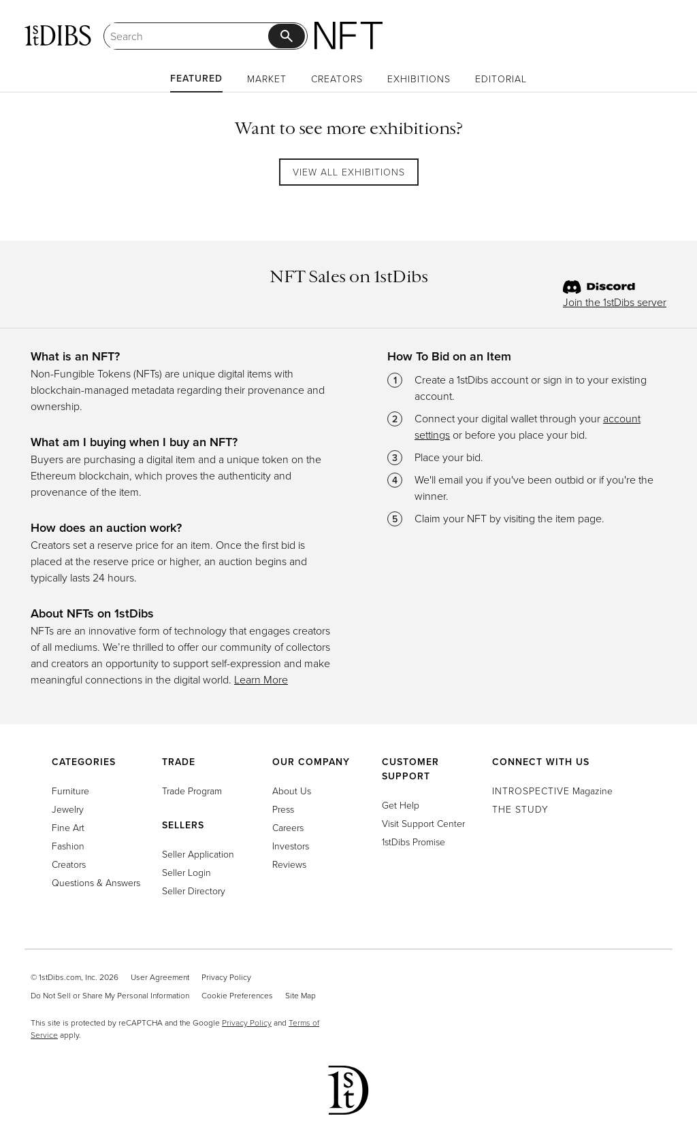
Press (283, 808)
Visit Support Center (423, 823)
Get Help (400, 804)
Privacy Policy (226, 977)
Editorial (501, 78)
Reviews (289, 864)
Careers (288, 827)
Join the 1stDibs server (614, 301)
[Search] (189, 36)
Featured (196, 78)
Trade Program (192, 790)
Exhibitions (419, 78)
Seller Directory (193, 890)
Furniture (70, 790)
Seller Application (198, 853)
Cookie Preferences (237, 995)
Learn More (261, 679)
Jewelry (68, 808)
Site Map (300, 995)
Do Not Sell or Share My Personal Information (110, 995)
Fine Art (68, 827)
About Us (291, 790)
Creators (337, 78)
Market (267, 78)
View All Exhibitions (349, 171)
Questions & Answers (96, 882)
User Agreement (160, 977)
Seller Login (186, 872)
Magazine (552, 790)
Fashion (68, 845)
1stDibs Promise (413, 841)
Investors (290, 845)
